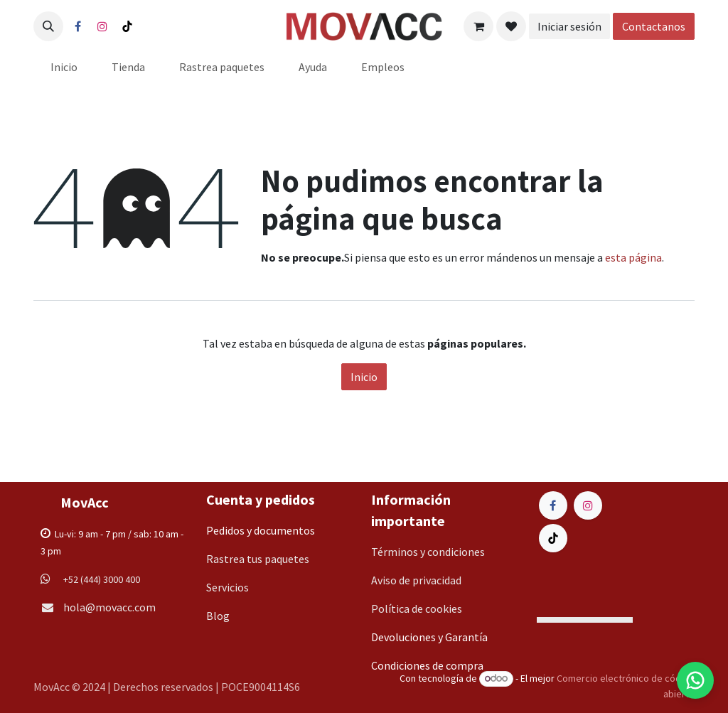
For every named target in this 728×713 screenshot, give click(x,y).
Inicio (364, 377)
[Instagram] (102, 26)
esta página (633, 257)
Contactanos (653, 26)
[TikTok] (127, 26)
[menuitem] (64, 67)
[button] (48, 26)
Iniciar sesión (569, 26)
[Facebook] (77, 26)
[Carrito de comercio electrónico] (478, 26)
